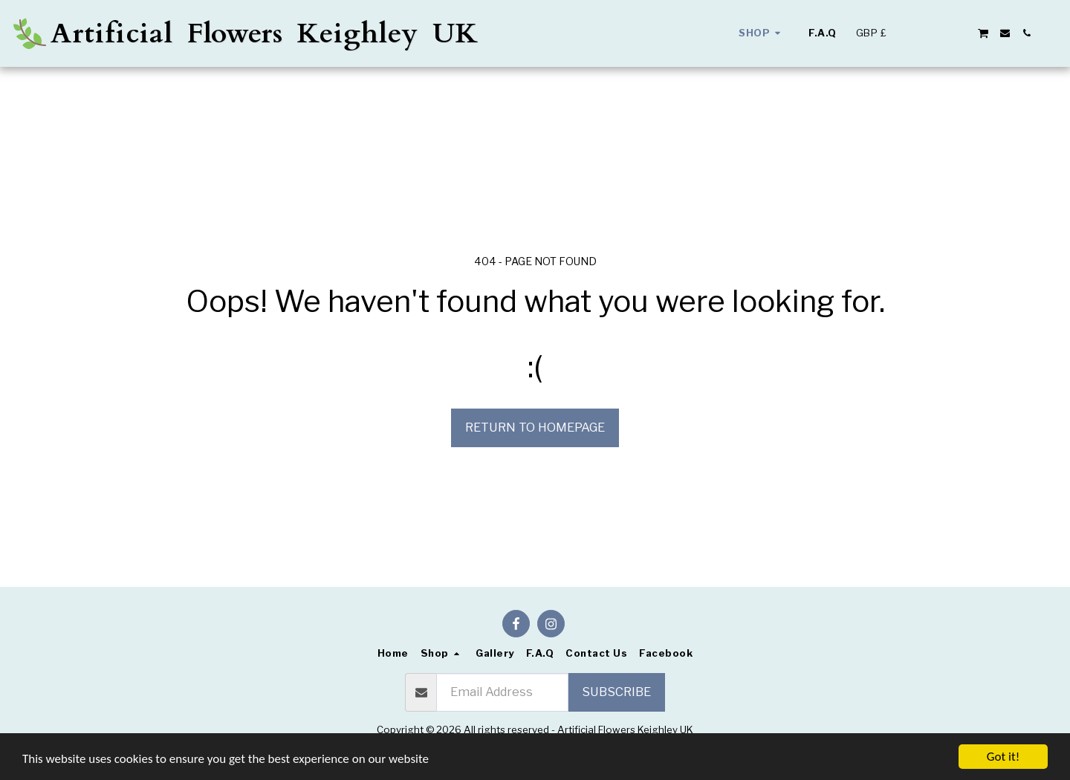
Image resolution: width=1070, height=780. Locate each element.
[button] (918, 33)
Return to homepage (535, 427)
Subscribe (616, 691)
